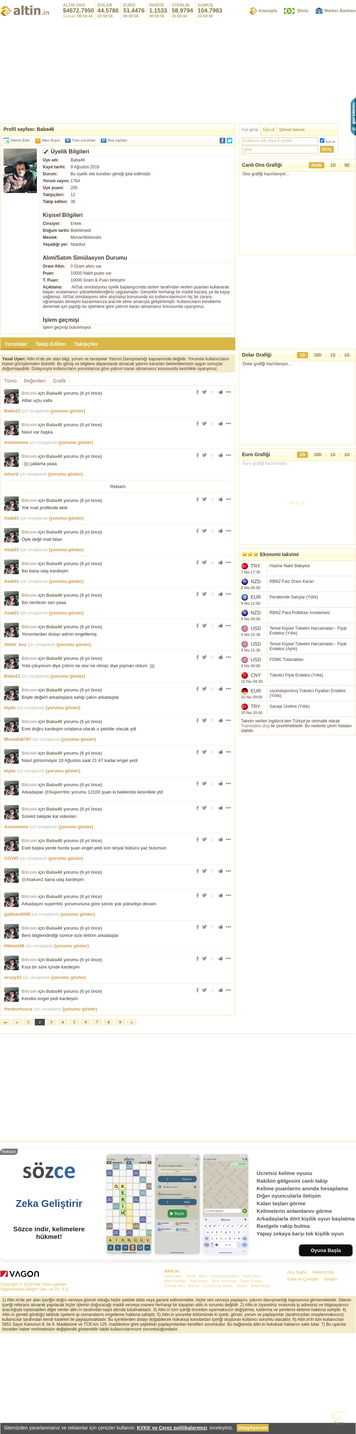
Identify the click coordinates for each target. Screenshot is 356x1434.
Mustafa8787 (17, 836)
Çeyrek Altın (174, 1383)
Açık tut (330, 141)
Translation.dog (255, 736)
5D (347, 165)
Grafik (59, 381)
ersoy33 (12, 1074)
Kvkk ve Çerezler (303, 1376)
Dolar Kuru (252, 1373)
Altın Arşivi (51, 140)
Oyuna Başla (325, 1347)
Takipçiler (86, 344)
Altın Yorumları (224, 1378)
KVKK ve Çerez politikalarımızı (172, 1428)
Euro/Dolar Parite (218, 1383)
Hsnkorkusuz (18, 1106)
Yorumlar (16, 344)
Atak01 (11, 615)
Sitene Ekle (20, 140)
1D (332, 165)
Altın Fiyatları (175, 1378)
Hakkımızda (323, 1369)
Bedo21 (12, 410)
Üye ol (268, 129)
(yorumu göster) (67, 410)
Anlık (317, 165)
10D (318, 365)
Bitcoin (29, 393)
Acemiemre (16, 442)
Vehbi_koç (15, 741)
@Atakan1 (32, 976)
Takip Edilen (50, 344)
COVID (11, 955)
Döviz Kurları (251, 1378)
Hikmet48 (14, 1043)
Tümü (10, 381)
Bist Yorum (199, 1378)
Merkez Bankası (340, 10)
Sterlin (241, 1383)
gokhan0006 (17, 1011)
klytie (10, 804)
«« (5, 1119)
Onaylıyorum (253, 1428)
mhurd (11, 474)
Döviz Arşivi (260, 1383)
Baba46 (54, 393)
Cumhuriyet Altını (225, 1373)
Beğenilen (35, 381)
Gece (339, 1423)
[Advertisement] (178, 71)
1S (332, 365)
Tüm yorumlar (84, 140)
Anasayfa (268, 10)
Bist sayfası (117, 140)
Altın (203, 1373)
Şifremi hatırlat (292, 129)
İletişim (330, 1376)
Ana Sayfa (296, 1369)
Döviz (302, 10)
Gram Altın (173, 1373)
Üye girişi (250, 129)
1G (347, 365)
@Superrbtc (57, 889)
